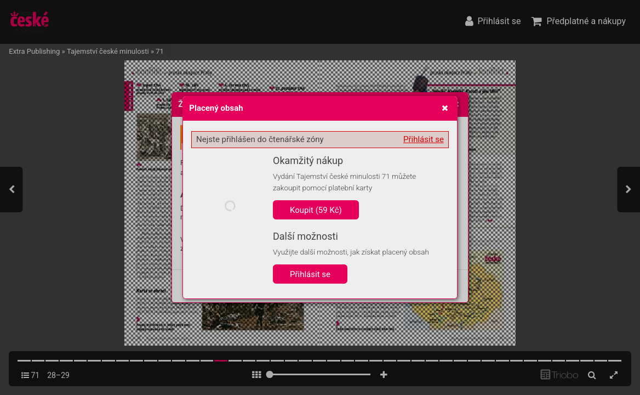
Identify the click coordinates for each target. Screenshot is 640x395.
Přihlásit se (423, 139)
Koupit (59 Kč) (316, 210)
